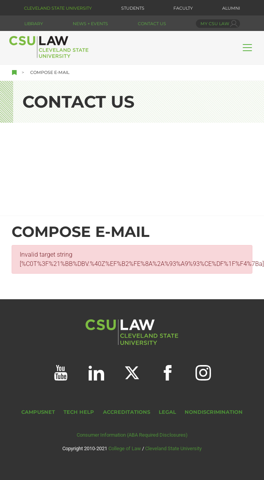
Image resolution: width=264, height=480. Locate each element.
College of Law (124, 448)
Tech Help (78, 412)
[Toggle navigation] (247, 47)
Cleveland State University (58, 8)
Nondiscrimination (214, 412)
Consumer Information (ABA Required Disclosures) (132, 435)
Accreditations (126, 412)
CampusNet (38, 412)
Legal (167, 412)
